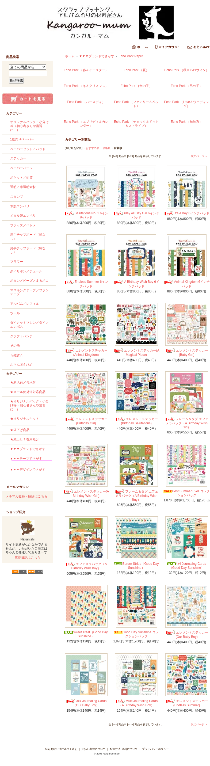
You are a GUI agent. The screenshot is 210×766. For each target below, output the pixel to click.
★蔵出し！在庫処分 (24, 439)
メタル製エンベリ (23, 216)
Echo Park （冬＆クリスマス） (86, 86)
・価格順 (105, 148)
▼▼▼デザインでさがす (31, 470)
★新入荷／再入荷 (23, 382)
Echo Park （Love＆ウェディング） (186, 104)
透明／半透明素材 (23, 187)
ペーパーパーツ (21, 168)
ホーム (70, 56)
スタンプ (16, 197)
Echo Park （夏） (136, 70)
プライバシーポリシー (155, 749)
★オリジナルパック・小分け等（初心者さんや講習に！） (29, 405)
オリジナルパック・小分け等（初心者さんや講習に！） (29, 126)
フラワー (16, 262)
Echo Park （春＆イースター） (86, 70)
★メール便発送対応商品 (27, 392)
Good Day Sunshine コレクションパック (136, 634)
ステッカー (18, 158)
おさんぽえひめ (21, 365)
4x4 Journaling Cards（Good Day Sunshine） (186, 566)
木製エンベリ (19, 206)
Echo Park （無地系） (187, 122)
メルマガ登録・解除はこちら (26, 496)
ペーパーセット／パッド (27, 149)
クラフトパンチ (21, 336)
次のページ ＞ (199, 156)
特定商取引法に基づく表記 (61, 749)
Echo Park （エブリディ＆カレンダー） (86, 124)
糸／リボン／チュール (26, 271)
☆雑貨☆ (16, 355)
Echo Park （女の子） (136, 86)
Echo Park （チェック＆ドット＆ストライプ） (136, 124)
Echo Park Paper (131, 56)
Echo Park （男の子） (187, 86)
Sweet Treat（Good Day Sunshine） (86, 634)
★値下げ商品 (19, 430)
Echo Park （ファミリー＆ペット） (136, 104)
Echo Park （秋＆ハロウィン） (186, 70)
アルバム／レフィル (24, 304)
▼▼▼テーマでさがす (31, 459)
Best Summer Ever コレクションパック (186, 493)
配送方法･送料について (124, 749)
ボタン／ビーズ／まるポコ (29, 281)
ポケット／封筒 (21, 178)
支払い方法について (94, 749)
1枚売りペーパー (22, 139)
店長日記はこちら (27, 557)
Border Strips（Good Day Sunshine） (136, 566)
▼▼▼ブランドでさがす (27, 449)
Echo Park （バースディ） (86, 102)
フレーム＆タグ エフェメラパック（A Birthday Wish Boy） (136, 496)
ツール (15, 313)
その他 (15, 346)
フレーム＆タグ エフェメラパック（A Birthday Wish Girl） (186, 423)
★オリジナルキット (31, 419)
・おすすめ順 (91, 148)
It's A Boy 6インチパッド (186, 213)
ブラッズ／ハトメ (23, 225)
